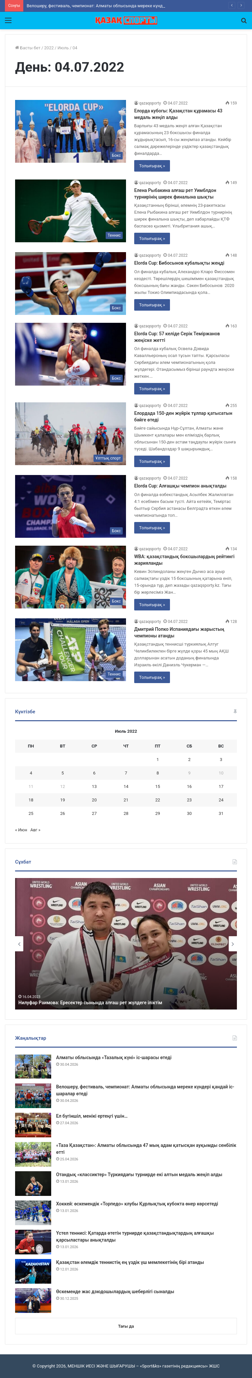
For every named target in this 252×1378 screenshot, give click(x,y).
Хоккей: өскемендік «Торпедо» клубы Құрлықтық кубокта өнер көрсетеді (137, 1203)
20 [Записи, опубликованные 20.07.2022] (94, 799)
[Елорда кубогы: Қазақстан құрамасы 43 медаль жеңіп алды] (70, 131)
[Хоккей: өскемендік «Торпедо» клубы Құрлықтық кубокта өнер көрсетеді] (33, 1212)
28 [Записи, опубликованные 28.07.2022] (126, 813)
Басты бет (27, 47)
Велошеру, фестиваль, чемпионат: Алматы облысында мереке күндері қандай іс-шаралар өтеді (123, 5)
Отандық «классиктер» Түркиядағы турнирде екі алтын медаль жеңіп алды (139, 1174)
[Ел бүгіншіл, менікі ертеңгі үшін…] (33, 1125)
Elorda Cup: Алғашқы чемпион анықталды (180, 485)
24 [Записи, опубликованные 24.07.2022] (221, 799)
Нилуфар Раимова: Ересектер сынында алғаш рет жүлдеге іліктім (90, 1002)
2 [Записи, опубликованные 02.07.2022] (189, 759)
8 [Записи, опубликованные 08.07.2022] (158, 773)
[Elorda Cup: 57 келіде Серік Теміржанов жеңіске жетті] (70, 354)
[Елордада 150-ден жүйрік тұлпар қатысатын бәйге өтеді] (70, 433)
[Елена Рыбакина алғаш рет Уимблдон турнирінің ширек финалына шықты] (70, 210)
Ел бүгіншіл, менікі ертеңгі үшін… (92, 1116)
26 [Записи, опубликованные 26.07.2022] (62, 813)
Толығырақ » (152, 165)
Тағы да (126, 1326)
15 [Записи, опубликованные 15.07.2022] (157, 786)
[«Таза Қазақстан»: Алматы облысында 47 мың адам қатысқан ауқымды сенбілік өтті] (33, 1154)
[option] (126, 944)
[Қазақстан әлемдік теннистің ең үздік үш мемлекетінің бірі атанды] (33, 1271)
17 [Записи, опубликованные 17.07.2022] (221, 786)
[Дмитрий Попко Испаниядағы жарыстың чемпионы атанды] (70, 649)
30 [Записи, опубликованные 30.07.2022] (189, 813)
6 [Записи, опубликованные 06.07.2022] (94, 773)
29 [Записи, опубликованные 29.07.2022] (157, 813)
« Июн (21, 829)
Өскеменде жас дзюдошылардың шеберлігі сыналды (115, 1291)
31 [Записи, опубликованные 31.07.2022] (221, 813)
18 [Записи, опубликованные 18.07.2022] (31, 799)
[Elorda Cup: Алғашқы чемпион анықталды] (70, 506)
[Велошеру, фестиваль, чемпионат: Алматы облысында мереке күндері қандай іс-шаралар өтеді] (33, 1095)
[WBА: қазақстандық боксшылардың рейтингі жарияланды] (70, 577)
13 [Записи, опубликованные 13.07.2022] (94, 786)
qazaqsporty (150, 103)
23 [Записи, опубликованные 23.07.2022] (189, 799)
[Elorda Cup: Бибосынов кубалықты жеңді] (70, 283)
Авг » (35, 829)
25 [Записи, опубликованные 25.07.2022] (31, 813)
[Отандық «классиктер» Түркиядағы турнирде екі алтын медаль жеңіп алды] (33, 1183)
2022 (49, 47)
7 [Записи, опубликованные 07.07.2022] (126, 773)
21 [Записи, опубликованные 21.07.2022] (126, 799)
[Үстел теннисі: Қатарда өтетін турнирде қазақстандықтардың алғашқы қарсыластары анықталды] (33, 1242)
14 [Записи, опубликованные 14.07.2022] (126, 786)
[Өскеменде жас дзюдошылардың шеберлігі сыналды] (33, 1300)
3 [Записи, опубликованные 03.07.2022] (221, 759)
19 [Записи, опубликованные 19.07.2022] (62, 799)
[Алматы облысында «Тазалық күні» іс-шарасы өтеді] (33, 1066)
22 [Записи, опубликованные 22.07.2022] (157, 799)
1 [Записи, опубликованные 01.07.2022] (158, 759)
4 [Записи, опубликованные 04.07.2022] (31, 773)
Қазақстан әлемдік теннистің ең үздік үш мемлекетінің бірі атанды (130, 1262)
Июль (63, 47)
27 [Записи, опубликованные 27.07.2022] (94, 813)
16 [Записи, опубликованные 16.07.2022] (189, 786)
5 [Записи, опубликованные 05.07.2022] (62, 773)
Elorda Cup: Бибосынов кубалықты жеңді (179, 263)
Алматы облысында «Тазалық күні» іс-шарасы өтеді (114, 1057)
